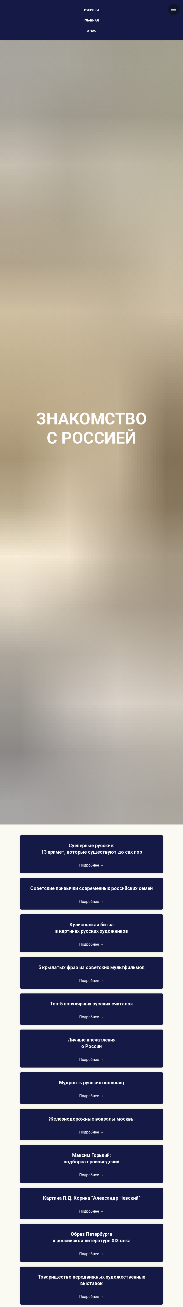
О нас (91, 31)
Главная (91, 20)
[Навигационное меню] (173, 9)
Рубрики (91, 10)
